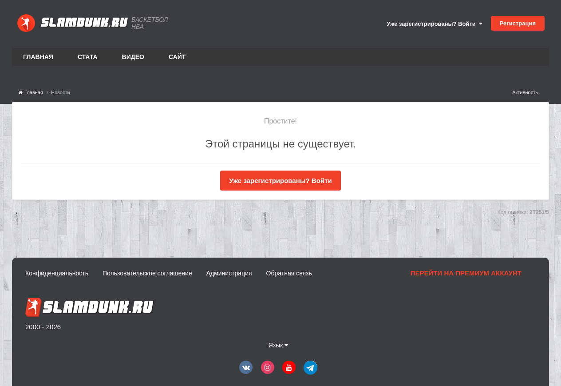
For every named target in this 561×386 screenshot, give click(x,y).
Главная (38, 56)
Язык (278, 345)
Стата (88, 56)
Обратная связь (289, 273)
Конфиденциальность (56, 273)
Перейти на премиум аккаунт (466, 273)
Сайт (177, 56)
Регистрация (518, 23)
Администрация (229, 273)
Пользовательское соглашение (147, 273)
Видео (133, 56)
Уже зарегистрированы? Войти (434, 23)
